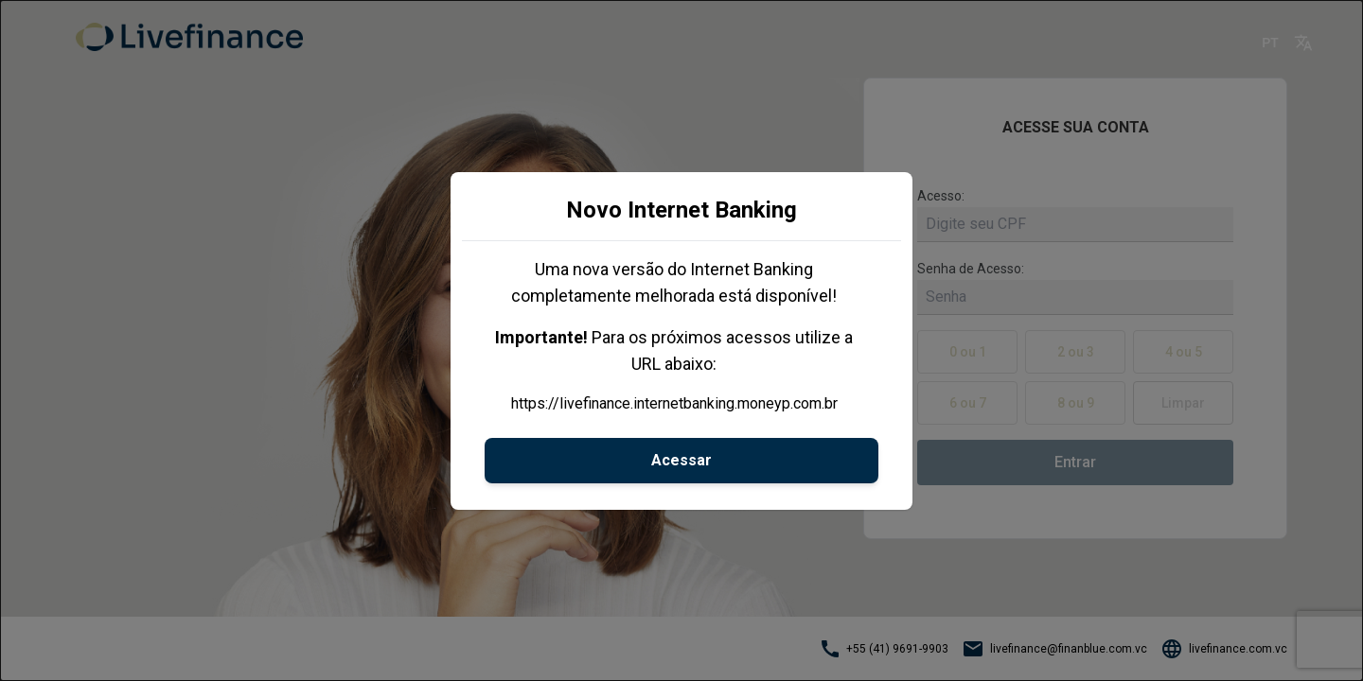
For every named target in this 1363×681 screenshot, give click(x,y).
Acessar (681, 460)
